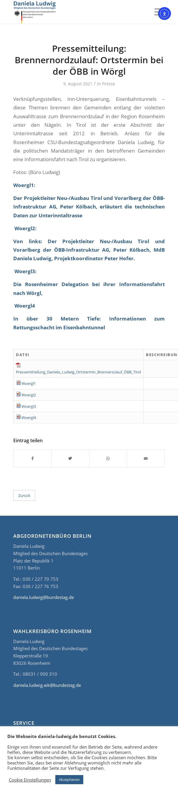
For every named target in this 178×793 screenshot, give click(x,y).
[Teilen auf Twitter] (70, 458)
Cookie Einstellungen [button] (30, 779)
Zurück (24, 495)
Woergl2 (28, 395)
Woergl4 (28, 417)
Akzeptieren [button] (69, 779)
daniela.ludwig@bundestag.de (43, 597)
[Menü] (157, 12)
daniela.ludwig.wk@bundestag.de (47, 685)
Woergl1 (28, 383)
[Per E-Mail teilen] (145, 458)
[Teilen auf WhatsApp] (108, 458)
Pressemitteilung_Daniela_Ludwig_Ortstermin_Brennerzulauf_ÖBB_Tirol (78, 372)
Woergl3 (28, 406)
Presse (108, 83)
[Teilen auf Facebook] (32, 458)
